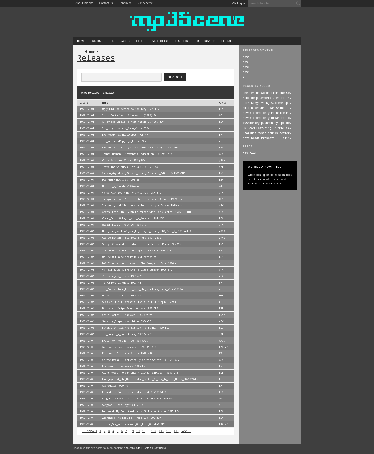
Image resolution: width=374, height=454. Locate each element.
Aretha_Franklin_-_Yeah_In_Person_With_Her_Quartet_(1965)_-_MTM (146, 212)
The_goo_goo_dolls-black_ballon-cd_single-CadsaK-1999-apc (142, 205)
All (245, 77)
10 (138, 431)
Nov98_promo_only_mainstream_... (269, 113)
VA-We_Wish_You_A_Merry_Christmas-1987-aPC (131, 192)
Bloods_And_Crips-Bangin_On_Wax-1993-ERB (130, 308)
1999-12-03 (87, 160)
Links (226, 41)
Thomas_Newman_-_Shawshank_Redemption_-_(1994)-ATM (137, 154)
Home (81, 41)
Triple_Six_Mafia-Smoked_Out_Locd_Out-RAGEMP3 (133, 424)
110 (176, 431)
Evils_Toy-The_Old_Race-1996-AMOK (125, 340)
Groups (99, 41)
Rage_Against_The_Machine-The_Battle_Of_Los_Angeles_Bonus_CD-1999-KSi (150, 379)
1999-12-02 (87, 231)
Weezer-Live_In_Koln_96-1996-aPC (124, 224)
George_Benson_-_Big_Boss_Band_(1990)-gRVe (131, 237)
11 (143, 431)
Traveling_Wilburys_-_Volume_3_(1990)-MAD (130, 166)
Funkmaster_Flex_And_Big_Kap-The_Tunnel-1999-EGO (135, 327)
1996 (246, 57)
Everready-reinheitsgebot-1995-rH (125, 134)
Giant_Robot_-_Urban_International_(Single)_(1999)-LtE (140, 372)
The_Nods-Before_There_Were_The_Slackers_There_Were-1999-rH (143, 289)
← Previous (89, 431)
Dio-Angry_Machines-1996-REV (121, 179)
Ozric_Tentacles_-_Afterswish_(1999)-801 (130, 115)
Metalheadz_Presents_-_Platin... (269, 138)
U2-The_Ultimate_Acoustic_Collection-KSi (130, 257)
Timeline (183, 41)
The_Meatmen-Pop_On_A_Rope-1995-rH (125, 141)
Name (105, 102)
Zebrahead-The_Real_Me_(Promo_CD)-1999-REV (131, 417)
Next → (186, 431)
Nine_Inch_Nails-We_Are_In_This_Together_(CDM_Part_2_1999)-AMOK (146, 231)
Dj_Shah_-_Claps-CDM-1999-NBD (122, 295)
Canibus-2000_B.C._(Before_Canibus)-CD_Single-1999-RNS (140, 147)
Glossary (206, 41)
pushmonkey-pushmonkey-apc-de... (269, 123)
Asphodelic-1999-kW (115, 385)
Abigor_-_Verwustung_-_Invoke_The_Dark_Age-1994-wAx (138, 398)
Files (141, 41)
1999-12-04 (87, 109)
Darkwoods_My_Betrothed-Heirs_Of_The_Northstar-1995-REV (140, 411)
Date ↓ (84, 102)
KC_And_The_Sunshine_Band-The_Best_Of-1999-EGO (134, 392)
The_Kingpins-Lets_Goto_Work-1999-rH (127, 128)
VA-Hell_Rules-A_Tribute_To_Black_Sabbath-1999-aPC (137, 269)
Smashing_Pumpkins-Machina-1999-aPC (126, 321)
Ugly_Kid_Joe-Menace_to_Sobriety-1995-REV (130, 109)
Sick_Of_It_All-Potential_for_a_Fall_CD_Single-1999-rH (140, 302)
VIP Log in (238, 3)
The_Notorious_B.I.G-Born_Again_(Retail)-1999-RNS (136, 250)
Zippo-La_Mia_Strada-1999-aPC (122, 276)
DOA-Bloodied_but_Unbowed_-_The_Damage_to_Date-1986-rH (140, 263)
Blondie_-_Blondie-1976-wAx (120, 186)
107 (153, 431)
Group (222, 102)
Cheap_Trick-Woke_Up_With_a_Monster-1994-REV (133, 218)
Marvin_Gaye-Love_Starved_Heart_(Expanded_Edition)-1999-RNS (143, 173)
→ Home (86, 51)
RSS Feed (249, 153)
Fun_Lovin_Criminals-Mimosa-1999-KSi (127, 353)
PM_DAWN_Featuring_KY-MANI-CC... (269, 128)
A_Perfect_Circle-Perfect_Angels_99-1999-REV (133, 121)
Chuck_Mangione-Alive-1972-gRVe (123, 160)
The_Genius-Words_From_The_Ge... (269, 93)
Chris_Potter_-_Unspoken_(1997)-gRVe (127, 314)
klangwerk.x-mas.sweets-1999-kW (123, 366)
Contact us (106, 3)
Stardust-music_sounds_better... (269, 133)
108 (161, 431)
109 (168, 431)
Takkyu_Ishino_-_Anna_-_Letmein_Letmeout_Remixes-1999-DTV (142, 199)
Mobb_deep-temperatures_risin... (269, 98)
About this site (84, 3)
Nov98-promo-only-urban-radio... (269, 118)
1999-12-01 (87, 340)
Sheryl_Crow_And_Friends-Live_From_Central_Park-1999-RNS (141, 244)
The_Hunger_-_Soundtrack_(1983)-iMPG (127, 334)
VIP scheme (145, 3)
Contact (146, 447)
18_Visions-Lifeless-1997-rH (121, 282)
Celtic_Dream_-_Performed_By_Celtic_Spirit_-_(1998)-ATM (140, 360)
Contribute (125, 3)
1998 (246, 67)
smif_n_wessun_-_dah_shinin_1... (269, 108)
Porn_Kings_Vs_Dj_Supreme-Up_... (269, 103)
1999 (246, 72)
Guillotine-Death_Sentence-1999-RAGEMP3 (129, 347)
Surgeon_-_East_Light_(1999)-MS (123, 405)
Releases (121, 41)
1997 (246, 62)
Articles (160, 41)
